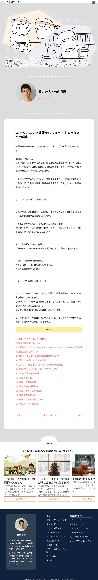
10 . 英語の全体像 (24, 377)
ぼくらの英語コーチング (56, 520)
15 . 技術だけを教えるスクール (30, 399)
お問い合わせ (52, 556)
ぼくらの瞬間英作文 (54, 528)
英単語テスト (52, 545)
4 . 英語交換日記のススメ (27, 351)
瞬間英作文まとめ (77, 524)
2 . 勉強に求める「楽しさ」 (28, 343)
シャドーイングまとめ (79, 528)
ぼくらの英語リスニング (56, 536)
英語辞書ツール (52, 541)
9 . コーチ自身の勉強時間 (27, 373)
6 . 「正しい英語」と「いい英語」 (31, 360)
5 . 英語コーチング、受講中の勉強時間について (37, 356)
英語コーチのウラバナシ (80, 536)
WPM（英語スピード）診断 (57, 550)
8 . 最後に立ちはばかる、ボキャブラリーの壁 (36, 369)
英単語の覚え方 (76, 532)
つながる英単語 (52, 532)
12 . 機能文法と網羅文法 (27, 386)
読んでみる (20, 499)
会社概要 (50, 560)
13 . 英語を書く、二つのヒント (30, 390)
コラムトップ (75, 520)
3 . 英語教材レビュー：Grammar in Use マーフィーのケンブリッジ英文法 (49, 347)
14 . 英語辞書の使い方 (26, 395)
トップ (49, 516)
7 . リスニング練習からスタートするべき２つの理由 (39, 364)
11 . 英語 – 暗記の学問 (26, 382)
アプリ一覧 (51, 524)
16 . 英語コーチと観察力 (27, 403)
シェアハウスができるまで (80, 541)
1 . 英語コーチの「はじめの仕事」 (31, 338)
